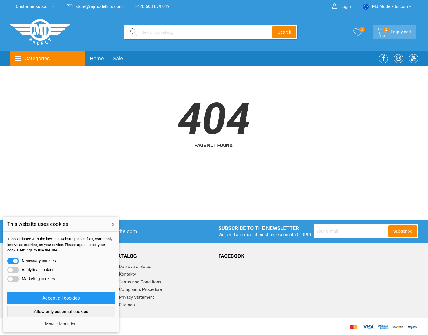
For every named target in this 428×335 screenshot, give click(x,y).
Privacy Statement (136, 297)
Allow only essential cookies (61, 311)
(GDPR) (304, 234)
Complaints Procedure (140, 289)
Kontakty (127, 274)
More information (60, 324)
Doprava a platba (134, 266)
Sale (118, 58)
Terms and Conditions (139, 282)
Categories (32, 59)
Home (97, 58)
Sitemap (126, 304)
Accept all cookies (61, 298)
